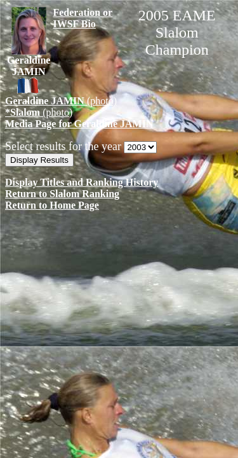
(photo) (61, 100)
